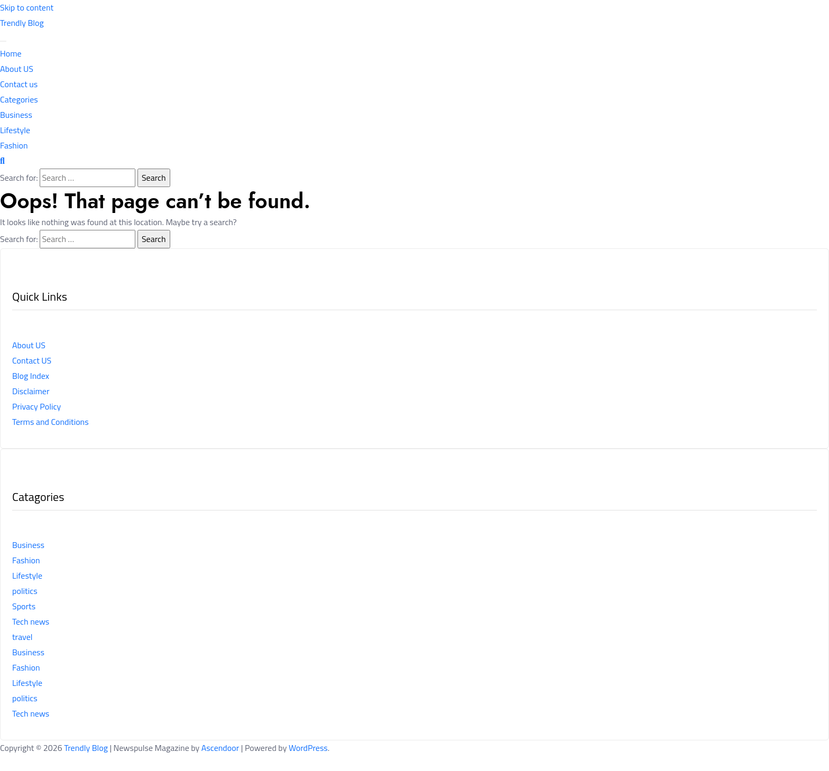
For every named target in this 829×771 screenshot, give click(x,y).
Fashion (13, 145)
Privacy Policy (36, 406)
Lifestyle (15, 130)
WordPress (308, 747)
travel (22, 636)
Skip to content (26, 7)
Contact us (19, 84)
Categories (19, 99)
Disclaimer (30, 391)
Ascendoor (220, 747)
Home (11, 53)
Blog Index (30, 375)
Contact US (31, 360)
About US (16, 68)
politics (25, 590)
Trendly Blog (22, 22)
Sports (23, 606)
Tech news (30, 621)
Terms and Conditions (50, 421)
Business (16, 114)
